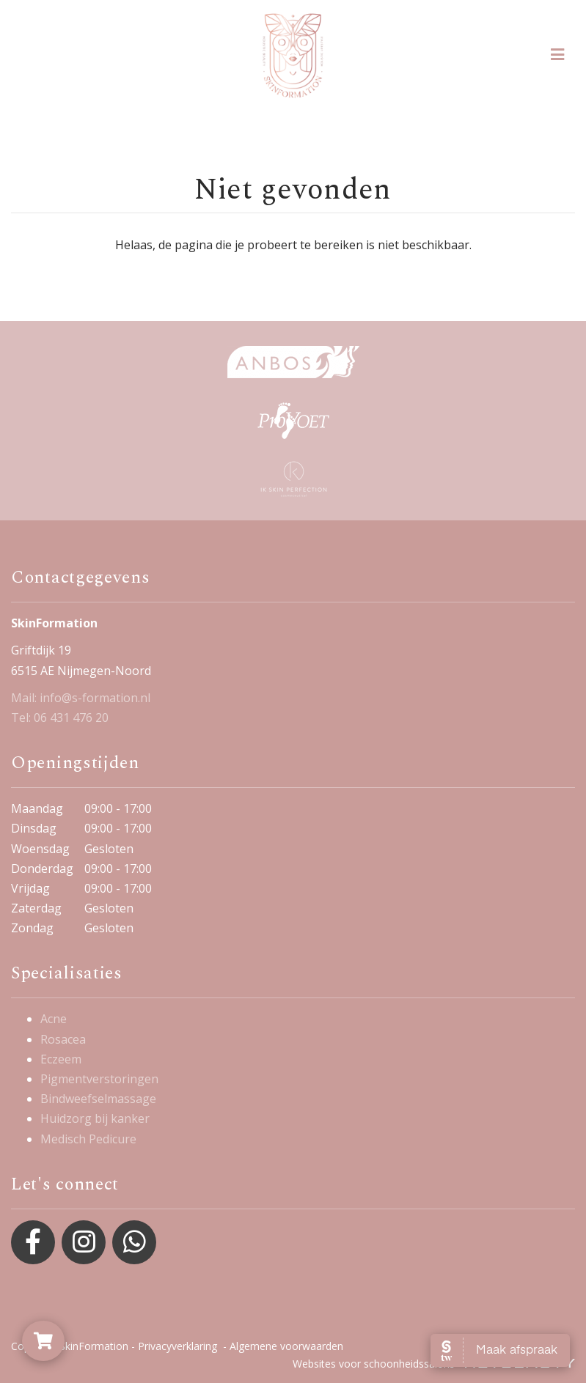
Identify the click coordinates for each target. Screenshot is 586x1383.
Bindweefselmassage (98, 1099)
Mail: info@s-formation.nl (80, 698)
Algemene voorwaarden (286, 1346)
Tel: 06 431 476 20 (60, 717)
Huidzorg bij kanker (95, 1118)
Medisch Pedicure (88, 1139)
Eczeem (60, 1059)
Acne (53, 1019)
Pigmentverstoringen (99, 1079)
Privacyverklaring (177, 1346)
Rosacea (63, 1039)
